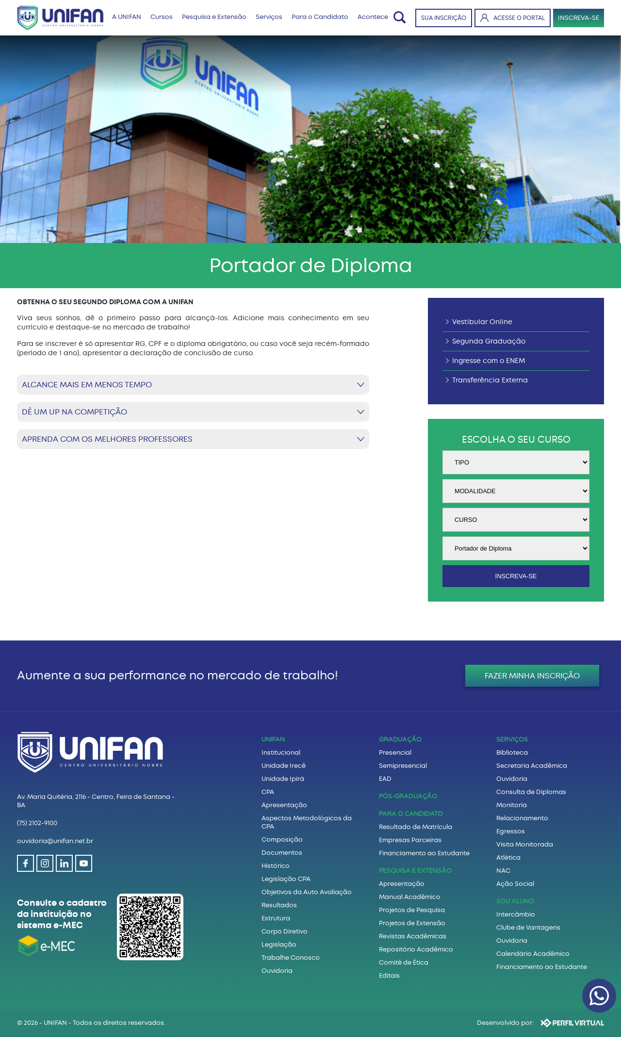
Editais (389, 975)
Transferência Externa (490, 380)
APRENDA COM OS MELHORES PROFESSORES (107, 439)
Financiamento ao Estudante (424, 853)
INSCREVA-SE (578, 18)
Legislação (278, 944)
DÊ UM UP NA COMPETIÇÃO (74, 412)
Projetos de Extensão (412, 923)
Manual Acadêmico (410, 897)
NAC (503, 870)
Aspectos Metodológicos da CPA (306, 822)
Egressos (510, 831)
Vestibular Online (482, 322)
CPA (267, 792)
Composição (282, 839)
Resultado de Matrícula (415, 827)
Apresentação (284, 805)
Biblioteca (512, 752)
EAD (385, 779)
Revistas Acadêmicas (412, 936)
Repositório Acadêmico (416, 949)
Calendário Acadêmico (533, 954)
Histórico (275, 866)
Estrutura (275, 918)
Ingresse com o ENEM (488, 360)
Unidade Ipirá (282, 779)
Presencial (395, 752)
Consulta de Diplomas (531, 792)
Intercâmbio (515, 914)
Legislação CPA (285, 879)
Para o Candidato (320, 17)
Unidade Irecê (283, 765)
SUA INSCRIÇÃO (443, 18)
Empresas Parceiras (410, 840)
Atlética (508, 857)
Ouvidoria (277, 971)
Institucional (280, 752)
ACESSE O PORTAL (512, 18)
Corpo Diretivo (284, 931)
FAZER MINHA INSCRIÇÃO (532, 676)
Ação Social (515, 884)
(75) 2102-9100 (37, 823)
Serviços (269, 17)
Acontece (373, 17)
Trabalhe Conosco (290, 957)
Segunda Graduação (488, 341)
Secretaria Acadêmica (531, 765)
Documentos (281, 852)
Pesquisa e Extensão (214, 17)
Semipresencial (403, 765)
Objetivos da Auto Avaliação (306, 892)
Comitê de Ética (403, 962)
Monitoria (511, 805)
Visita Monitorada (524, 844)
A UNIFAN (126, 17)
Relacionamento (522, 818)
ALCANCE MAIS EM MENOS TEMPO (87, 385)
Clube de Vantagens (528, 927)
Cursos (161, 17)
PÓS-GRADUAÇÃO (408, 796)
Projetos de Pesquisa (412, 910)
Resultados (279, 905)
